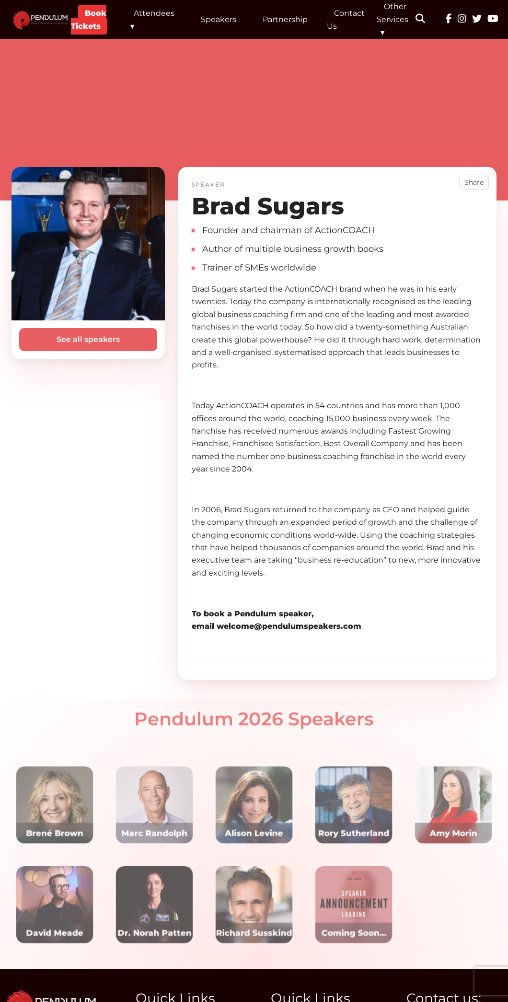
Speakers (218, 19)
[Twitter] (477, 19)
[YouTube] (492, 19)
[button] (426, 19)
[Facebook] (449, 19)
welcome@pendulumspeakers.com (289, 626)
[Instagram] (462, 19)
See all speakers (88, 339)
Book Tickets (88, 20)
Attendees (154, 13)
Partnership (285, 19)
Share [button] (474, 182)
